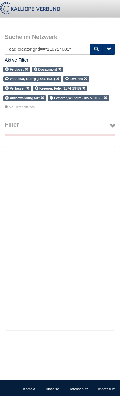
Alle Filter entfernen (20, 106)
